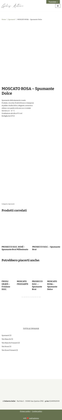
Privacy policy (25, 411)
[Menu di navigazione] (57, 6)
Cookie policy (37, 411)
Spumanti (11, 19)
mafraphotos (34, 418)
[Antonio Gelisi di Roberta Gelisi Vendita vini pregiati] (12, 6)
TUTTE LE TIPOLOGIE (31, 328)
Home (4, 19)
